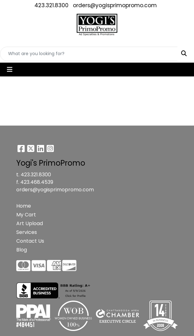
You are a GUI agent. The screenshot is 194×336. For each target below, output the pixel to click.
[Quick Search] (89, 54)
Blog (21, 249)
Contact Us (30, 241)
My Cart (26, 214)
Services (26, 232)
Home (23, 205)
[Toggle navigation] (9, 69)
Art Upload (29, 223)
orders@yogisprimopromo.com (115, 5)
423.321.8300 (51, 5)
